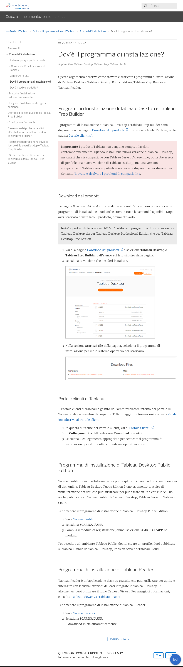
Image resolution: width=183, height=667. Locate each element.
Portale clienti (80, 135)
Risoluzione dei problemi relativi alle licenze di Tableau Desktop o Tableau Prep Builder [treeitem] (28, 145)
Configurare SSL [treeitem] (19, 75)
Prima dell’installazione (93, 31)
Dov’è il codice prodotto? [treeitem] (24, 87)
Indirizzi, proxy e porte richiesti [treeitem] (27, 60)
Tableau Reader (84, 613)
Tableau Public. (84, 519)
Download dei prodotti (109, 130)
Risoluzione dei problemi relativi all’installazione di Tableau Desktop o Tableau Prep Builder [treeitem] (28, 132)
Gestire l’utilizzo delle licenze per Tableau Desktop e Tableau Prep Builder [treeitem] (27, 159)
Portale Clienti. (141, 428)
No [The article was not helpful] (171, 655)
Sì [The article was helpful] (158, 655)
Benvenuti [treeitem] (13, 48)
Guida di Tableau (17, 31)
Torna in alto (118, 638)
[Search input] (163, 5)
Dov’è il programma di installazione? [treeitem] (30, 81)
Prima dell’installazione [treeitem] (21, 54)
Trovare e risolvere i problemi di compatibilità (107, 173)
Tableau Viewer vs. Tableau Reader (95, 597)
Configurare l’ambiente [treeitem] (22, 122)
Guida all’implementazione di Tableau (54, 31)
